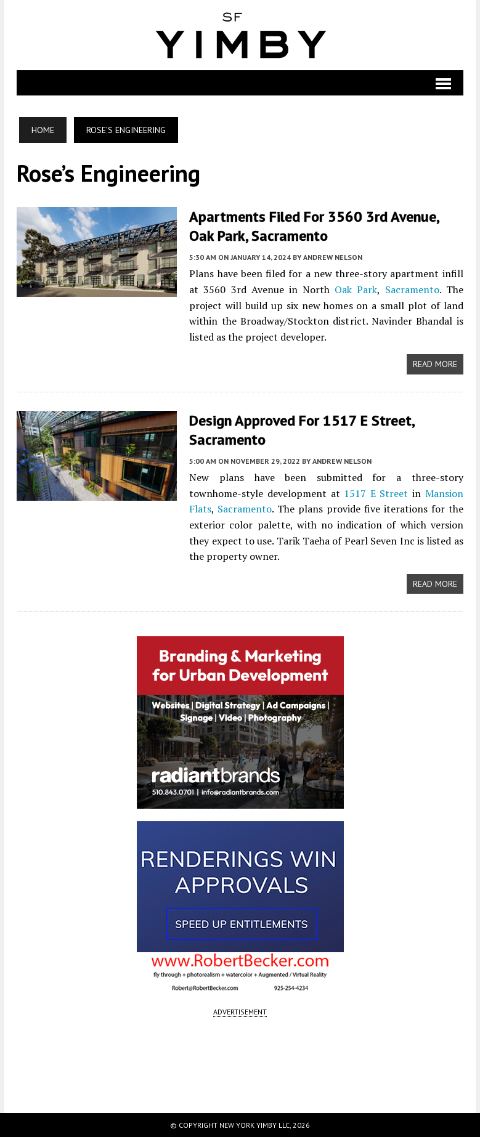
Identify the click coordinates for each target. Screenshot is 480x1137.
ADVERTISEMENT (240, 1011)
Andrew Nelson (332, 257)
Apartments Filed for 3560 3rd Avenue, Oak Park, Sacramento (314, 226)
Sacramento (412, 289)
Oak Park (356, 289)
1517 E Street (374, 493)
